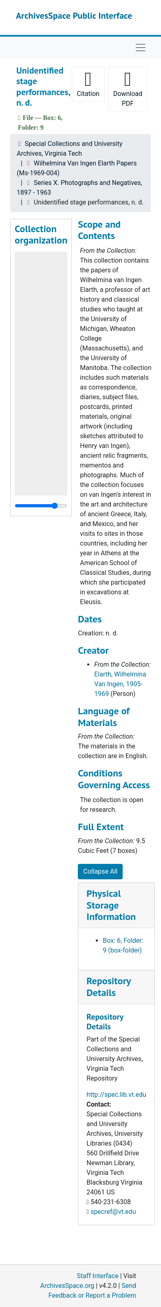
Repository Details (108, 986)
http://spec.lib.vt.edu (116, 1094)
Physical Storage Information (111, 905)
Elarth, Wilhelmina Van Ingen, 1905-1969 (120, 684)
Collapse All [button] (100, 871)
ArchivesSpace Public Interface (74, 15)
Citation (88, 84)
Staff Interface (98, 1276)
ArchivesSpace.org (67, 1286)
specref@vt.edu (113, 1212)
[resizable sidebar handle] (41, 505)
